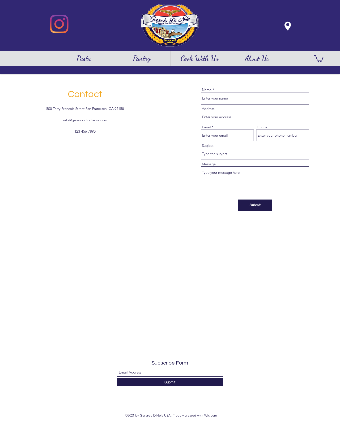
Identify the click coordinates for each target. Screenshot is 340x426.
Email (206, 127)
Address (208, 108)
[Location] (287, 26)
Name (207, 89)
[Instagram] (59, 24)
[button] (318, 58)
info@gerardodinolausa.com (85, 120)
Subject (207, 145)
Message (209, 164)
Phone (262, 127)
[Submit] (255, 205)
